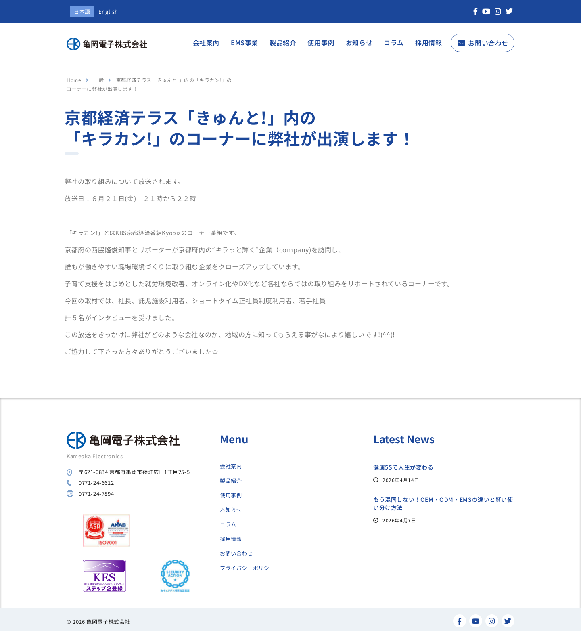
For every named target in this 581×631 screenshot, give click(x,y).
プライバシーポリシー (247, 565)
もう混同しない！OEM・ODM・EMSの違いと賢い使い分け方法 (443, 500)
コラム (394, 39)
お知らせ (359, 39)
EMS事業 (244, 39)
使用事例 (320, 39)
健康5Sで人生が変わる (403, 464)
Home (74, 76)
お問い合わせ (488, 39)
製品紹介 (283, 39)
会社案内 (206, 39)
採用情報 (428, 39)
